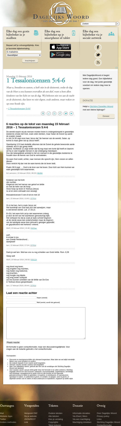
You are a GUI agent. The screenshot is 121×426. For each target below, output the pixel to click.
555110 (34, 260)
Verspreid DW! (30, 413)
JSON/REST (30, 419)
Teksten (53, 405)
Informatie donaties (81, 413)
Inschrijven (30, 60)
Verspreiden (31, 405)
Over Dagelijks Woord (107, 413)
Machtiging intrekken (82, 422)
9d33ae (34, 228)
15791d (33, 198)
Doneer (106, 116)
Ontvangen (7, 405)
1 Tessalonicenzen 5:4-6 (35, 81)
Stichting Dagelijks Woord (101, 106)
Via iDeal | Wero (80, 416)
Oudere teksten (55, 413)
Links (99, 419)
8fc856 (40, 173)
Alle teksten (53, 416)
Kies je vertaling (55, 419)
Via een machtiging (81, 419)
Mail (2, 413)
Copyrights (53, 422)
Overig (101, 405)
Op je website (30, 416)
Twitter (3, 419)
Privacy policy (103, 416)
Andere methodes (8, 422)
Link (26, 422)
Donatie (78, 405)
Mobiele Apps (6, 416)
